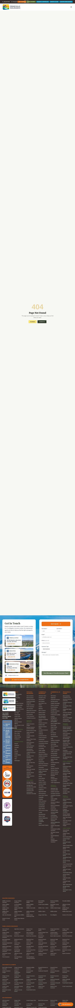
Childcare (41, 733)
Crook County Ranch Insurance (43, 950)
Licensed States (18, 707)
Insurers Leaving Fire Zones (68, 747)
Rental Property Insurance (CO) (66, 814)
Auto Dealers (42, 701)
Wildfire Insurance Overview (6, 901)
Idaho (15, 749)
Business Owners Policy (43, 727)
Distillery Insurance (43, 756)
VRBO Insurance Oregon (30, 776)
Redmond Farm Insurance (29, 940)
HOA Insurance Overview (5, 1001)
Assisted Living (42, 697)
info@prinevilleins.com (13, 675)
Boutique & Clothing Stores (43, 720)
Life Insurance (30, 708)
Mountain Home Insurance (30, 756)
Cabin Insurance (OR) (66, 764)
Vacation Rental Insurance (30, 773)
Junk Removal (42, 803)
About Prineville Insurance (18, 695)
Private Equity (54, 712)
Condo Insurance (43, 737)
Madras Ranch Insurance (65, 943)
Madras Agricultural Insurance (6, 947)
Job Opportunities (18, 705)
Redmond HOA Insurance (53, 1001)
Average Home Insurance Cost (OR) (31, 783)
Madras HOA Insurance (5, 1004)
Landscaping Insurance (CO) (54, 816)
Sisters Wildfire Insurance (5, 905)
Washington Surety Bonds (67, 890)
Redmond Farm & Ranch (18, 940)
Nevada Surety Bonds (66, 887)
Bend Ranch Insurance (41, 936)
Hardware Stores (42, 787)
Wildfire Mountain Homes (30, 912)
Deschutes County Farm (66, 950)
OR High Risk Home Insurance (67, 758)
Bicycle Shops (42, 714)
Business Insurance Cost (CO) (67, 700)
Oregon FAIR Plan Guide (31, 763)
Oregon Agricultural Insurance (54, 929)
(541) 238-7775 (11, 656)
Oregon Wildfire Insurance (17, 901)
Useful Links (17, 716)
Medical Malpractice (43, 818)
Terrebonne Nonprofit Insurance (55, 983)
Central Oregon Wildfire (29, 901)
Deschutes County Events (6, 990)
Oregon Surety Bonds (66, 834)
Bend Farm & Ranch (19, 936)
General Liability (42, 784)
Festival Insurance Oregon (54, 976)
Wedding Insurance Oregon (18, 980)
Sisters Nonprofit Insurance (66, 980)
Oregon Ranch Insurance (5, 933)
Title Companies (54, 746)
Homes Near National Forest (66, 770)
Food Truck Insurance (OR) (54, 809)
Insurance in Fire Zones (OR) (67, 744)
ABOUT (16, 692)
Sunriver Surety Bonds (66, 861)
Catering (41, 731)
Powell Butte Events (31, 989)
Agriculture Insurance (19, 929)
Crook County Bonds (67, 864)
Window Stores (54, 770)
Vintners (52, 766)
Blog (15, 699)
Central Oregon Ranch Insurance (54, 933)
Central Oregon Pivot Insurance (7, 936)
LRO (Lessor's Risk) (43, 810)
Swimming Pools (54, 742)
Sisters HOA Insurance (65, 1001)
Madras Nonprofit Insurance (6, 983)
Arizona (16, 743)
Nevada (16, 751)
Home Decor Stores (43, 795)
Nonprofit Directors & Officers (43, 968)
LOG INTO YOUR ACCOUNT (66, 1)
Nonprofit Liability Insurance (30, 968)
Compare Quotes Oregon (30, 736)
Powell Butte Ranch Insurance (6, 950)
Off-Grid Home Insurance (30, 760)
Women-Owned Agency (18, 722)
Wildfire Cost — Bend (43, 908)
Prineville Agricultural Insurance (43, 947)
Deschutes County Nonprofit (18, 987)
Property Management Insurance (66, 811)
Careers (16, 701)
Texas (15, 756)
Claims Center (17, 737)
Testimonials (17, 714)
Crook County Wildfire (43, 904)
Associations (41, 699)
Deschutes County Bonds (67, 866)
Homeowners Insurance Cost (30, 750)
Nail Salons (53, 695)
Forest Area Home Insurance (67, 767)
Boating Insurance (31, 699)
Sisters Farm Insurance (17, 943)
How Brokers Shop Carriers (67, 706)
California (16, 745)
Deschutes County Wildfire (54, 905)
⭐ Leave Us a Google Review (19, 680)
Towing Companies (55, 749)
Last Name (62, 628)
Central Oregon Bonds (66, 839)
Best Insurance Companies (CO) (67, 696)
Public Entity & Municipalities (54, 720)
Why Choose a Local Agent (19, 726)
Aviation (40, 706)
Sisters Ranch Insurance (29, 943)
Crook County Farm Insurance (30, 950)
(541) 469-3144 (11, 670)
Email (45, 634)
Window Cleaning (55, 768)
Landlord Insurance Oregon (31, 753)
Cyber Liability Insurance (54, 799)
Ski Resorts (53, 734)
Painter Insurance (55, 705)
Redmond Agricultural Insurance (7, 943)
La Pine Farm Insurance (53, 947)
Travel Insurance (30, 716)
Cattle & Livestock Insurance (42, 954)
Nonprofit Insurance (55, 699)
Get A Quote (56, 624)
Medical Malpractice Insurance (55, 823)
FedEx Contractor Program (43, 772)
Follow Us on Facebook (7, 747)
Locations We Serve (19, 709)
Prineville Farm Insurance (17, 947)
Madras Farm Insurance (53, 943)
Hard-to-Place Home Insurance (31, 740)
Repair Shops (54, 727)
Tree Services (54, 755)
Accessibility (17, 697)
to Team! (56, 673)
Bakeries (41, 708)
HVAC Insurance (42, 801)
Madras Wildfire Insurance (29, 905)
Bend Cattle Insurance (55, 936)
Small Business (54, 736)
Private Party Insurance (65, 976)
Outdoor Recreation (55, 703)
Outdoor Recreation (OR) (55, 826)
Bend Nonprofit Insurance (41, 980)
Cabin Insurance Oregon (30, 733)
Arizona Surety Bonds (66, 875)
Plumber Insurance (55, 711)
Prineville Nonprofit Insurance (18, 983)
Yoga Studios (54, 780)
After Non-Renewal (6, 915)
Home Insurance (30, 706)
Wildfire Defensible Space (18, 908)
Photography (54, 709)
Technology (53, 744)
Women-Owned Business (54, 774)
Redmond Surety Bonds (67, 843)
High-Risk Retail (42, 791)
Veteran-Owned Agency (18, 719)
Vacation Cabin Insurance (66, 792)
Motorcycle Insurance (31, 710)
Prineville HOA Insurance (17, 1004)
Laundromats (42, 806)
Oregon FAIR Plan (42, 915)
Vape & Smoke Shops (54, 760)
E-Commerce (42, 758)
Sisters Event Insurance (41, 987)
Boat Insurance (30, 697)
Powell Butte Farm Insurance (66, 947)
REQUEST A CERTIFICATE (42, 1)
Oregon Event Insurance (17, 976)
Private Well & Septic (67, 783)
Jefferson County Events (18, 990)
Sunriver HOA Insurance (41, 1004)
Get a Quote (17, 735)
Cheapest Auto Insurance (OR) (30, 789)
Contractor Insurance (43, 741)
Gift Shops (41, 785)
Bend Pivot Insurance (67, 936)
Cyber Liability (42, 750)
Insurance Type (45, 646)
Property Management (54, 717)
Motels (40, 823)
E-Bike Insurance (30, 704)
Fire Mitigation (53, 915)
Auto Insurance (30, 695)
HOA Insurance (42, 793)
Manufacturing (42, 814)
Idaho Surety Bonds (67, 884)
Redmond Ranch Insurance (42, 940)
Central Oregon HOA (31, 1000)
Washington (17, 760)
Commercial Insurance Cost (42, 746)
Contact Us (42, 321)
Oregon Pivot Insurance (17, 933)
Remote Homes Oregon (66, 786)
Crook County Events (67, 986)
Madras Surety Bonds (66, 848)
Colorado (16, 747)
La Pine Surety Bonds (66, 851)
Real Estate (53, 725)
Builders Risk (42, 724)
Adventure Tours (42, 695)
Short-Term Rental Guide (67, 818)
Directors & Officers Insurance (55, 803)
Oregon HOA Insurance (17, 1001)
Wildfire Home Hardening (5, 908)
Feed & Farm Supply (43, 769)
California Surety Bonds (67, 878)
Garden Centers (42, 782)
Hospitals (41, 799)
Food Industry (42, 778)
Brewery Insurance (43, 722)
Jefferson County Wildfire (66, 905)
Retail (52, 730)
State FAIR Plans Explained (67, 715)
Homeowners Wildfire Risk (19, 915)
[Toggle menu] (71, 7)
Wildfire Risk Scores (67, 911)
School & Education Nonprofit (54, 971)
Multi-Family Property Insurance (68, 806)
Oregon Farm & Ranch (41, 929)
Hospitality (41, 797)
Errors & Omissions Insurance (55, 806)
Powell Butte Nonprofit (67, 982)
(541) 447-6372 (11, 643)
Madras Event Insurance (53, 987)
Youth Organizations (55, 782)
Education (41, 759)
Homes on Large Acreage (67, 774)
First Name (47, 628)
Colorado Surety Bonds (66, 882)
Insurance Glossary (18, 703)
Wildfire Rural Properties (5, 912)
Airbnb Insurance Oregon (30, 724)
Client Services (17, 731)
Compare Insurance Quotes (67, 703)
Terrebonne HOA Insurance (54, 1004)
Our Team (16, 712)
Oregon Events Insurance (5, 976)
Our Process (17, 711)
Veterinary (53, 764)
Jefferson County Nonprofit (30, 987)
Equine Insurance (66, 953)
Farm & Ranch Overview (5, 929)
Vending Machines (55, 762)
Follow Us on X (7, 756)
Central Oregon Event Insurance (31, 980)
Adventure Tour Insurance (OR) (54, 789)
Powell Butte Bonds (67, 872)
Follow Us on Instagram (7, 752)
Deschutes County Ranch (6, 954)
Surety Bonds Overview (66, 831)
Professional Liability (55, 714)
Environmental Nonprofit (29, 971)
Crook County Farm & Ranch (55, 950)
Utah (15, 758)
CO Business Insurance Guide (66, 720)
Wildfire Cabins (41, 911)
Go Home (32, 321)
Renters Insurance (31, 712)
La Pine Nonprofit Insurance (30, 983)
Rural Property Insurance (30, 766)
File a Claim (17, 733)
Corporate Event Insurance (42, 976)
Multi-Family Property (43, 825)
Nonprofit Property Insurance (66, 968)
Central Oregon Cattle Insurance (67, 933)
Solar (52, 738)
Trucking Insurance (55, 757)
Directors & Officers (43, 754)
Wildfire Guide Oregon (55, 908)
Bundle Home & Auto (31, 730)
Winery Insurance (55, 772)
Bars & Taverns (42, 710)
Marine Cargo (42, 816)
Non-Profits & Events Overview (7, 968)
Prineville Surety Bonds (66, 854)
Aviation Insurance (55, 791)
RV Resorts (53, 732)
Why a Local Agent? (67, 717)
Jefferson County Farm (18, 954)
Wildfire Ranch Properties (65, 908)
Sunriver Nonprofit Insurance (42, 983)
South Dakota (17, 754)
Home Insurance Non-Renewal (30, 746)
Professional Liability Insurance (55, 829)
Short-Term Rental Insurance (31, 770)
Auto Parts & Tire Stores (42, 704)
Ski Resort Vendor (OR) (55, 833)
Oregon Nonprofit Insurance (18, 968)
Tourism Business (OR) (55, 836)
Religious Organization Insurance (17, 972)
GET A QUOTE (22, 1)
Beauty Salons (42, 712)
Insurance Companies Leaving (67, 751)
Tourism (52, 748)
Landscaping (41, 804)
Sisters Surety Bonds (68, 845)
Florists (40, 776)
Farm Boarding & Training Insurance (30, 957)
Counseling (41, 748)
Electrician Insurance (43, 763)
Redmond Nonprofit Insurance (54, 980)
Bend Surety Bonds (67, 836)
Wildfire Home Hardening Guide (30, 915)
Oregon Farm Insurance (29, 929)
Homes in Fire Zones (67, 915)
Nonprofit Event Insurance (53, 968)
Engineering (41, 761)
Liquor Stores (42, 808)
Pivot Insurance (5, 956)
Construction (41, 739)
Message (46, 652)
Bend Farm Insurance (31, 936)
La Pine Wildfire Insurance (18, 905)
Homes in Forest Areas (6, 919)
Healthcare (41, 789)
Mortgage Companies (41, 820)
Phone (45, 640)
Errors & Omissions (43, 765)
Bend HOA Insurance (43, 1000)
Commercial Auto (43, 735)
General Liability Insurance (54, 813)
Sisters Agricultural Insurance (42, 943)
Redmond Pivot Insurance (65, 940)
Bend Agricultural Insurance (6, 940)
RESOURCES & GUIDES (67, 692)
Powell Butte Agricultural (17, 950)
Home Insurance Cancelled (30, 743)
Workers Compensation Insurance (54, 840)
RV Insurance (30, 714)
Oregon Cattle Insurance (65, 929)
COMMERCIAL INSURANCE (42, 692)
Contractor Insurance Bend (55, 796)
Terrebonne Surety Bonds (67, 858)
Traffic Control (54, 751)
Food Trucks (41, 780)
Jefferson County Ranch (30, 954)
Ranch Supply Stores (55, 723)
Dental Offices (42, 752)
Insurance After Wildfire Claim (66, 741)
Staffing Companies (55, 740)
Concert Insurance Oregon (30, 976)
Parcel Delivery (54, 707)
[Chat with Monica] (65, 1004)
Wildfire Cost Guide (30, 908)
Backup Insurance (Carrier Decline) (31, 728)
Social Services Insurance (65, 971)
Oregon (16, 753)
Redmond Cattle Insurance (54, 940)
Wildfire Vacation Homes (18, 912)
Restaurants (53, 729)
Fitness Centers (42, 774)
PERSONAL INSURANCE (30, 692)
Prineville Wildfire (66, 901)
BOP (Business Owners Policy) (42, 717)
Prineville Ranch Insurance (30, 947)
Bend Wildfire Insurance (41, 901)
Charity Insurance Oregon (6, 971)
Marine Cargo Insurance (54, 819)
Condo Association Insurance (31, 702)
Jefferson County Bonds (67, 870)
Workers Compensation (54, 778)
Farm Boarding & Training (18, 957)
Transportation (54, 753)
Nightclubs (53, 697)
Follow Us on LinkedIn (7, 761)
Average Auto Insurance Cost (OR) (31, 786)
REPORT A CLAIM (54, 1)
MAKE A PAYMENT (31, 1)
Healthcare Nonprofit (43, 971)
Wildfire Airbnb (53, 911)
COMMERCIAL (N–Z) (55, 692)
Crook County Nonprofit (5, 987)
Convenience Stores (43, 743)
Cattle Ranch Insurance (53, 954)
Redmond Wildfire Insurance (54, 901)
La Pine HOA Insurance (29, 1004)
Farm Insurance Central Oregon (30, 933)
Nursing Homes (54, 701)
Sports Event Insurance (5, 980)
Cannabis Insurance (43, 730)
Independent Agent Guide (67, 710)
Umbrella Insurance (31, 718)
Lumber (40, 812)
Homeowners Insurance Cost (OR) (31, 793)
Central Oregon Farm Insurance (43, 933)
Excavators (41, 767)
